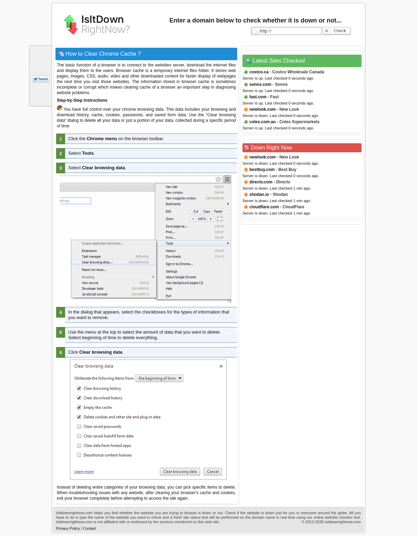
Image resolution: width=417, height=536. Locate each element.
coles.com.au (262, 121)
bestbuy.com (262, 169)
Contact (89, 528)
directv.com (260, 182)
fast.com (257, 96)
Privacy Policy (68, 528)
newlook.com (262, 109)
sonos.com (260, 84)
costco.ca (258, 72)
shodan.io (259, 194)
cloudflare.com (264, 207)
